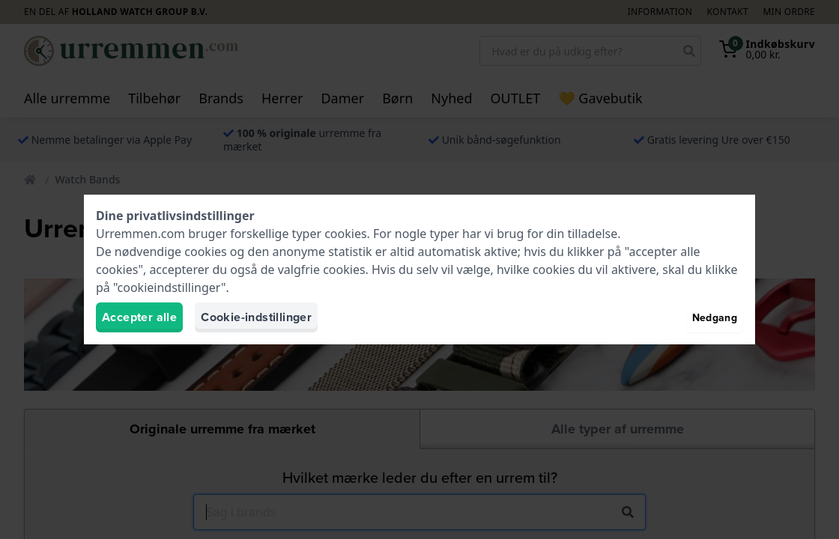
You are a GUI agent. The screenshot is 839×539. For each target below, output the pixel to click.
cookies (345, 233)
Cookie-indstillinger (256, 317)
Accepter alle (139, 317)
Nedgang (714, 317)
